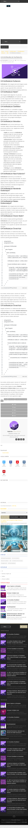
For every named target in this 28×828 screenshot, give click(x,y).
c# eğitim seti (4, 563)
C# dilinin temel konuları (17, 560)
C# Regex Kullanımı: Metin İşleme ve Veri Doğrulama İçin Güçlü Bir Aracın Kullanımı (16, 692)
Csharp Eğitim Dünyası (15, 820)
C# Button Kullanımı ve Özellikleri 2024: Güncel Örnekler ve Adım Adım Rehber (16, 657)
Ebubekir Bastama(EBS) (11, 822)
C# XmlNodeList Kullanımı (9, 62)
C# (10, 560)
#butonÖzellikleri (4, 560)
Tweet (14, 404)
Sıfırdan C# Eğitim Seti (13, 593)
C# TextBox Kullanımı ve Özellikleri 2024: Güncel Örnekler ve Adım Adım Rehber (16, 683)
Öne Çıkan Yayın (5, 517)
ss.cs (2, 287)
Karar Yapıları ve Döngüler (14, 586)
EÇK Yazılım (24, 822)
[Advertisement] (14, 23)
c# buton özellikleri (5, 579)
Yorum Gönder (5, 452)
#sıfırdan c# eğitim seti (6, 573)
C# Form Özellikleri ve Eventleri (15, 649)
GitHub (15, 287)
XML (8, 53)
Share (14, 407)
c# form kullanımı (11, 563)
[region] (14, 263)
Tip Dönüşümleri (11, 607)
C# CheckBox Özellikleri (13, 600)
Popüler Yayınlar (14, 517)
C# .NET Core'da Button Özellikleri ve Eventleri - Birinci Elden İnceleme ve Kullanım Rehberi (16, 674)
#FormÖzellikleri (15, 558)
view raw (24, 287)
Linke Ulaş (14, 506)
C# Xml (6, 51)
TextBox (3, 576)
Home (2, 51)
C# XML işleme (13, 51)
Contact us (24, 626)
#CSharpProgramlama (6, 558)
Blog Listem (23, 517)
